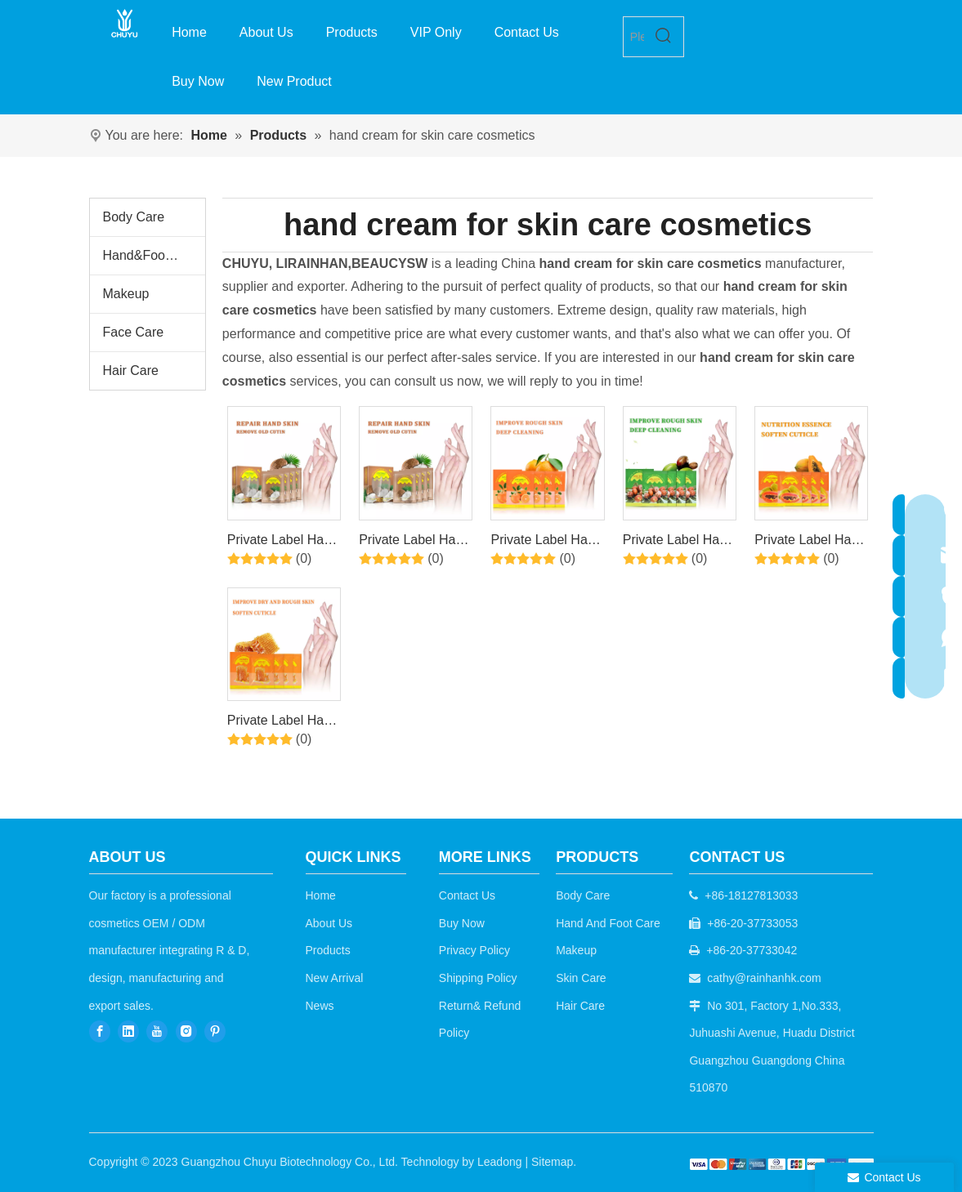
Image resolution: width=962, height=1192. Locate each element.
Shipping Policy (478, 977)
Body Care (134, 217)
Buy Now (462, 923)
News (320, 1005)
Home (321, 895)
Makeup (126, 294)
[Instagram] (186, 1031)
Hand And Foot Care (608, 923)
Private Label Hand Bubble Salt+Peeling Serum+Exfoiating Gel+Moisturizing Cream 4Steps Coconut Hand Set (282, 542)
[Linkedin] (128, 1031)
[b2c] (782, 1164)
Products (328, 950)
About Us (329, 923)
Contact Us (467, 895)
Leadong (499, 1161)
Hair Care (131, 370)
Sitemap (552, 1161)
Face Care (133, 332)
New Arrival (335, 977)
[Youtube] (157, 1031)
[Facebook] (99, 1031)
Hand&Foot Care (152, 255)
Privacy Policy (474, 950)
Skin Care (581, 977)
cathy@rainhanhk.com (764, 977)
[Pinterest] (215, 1031)
